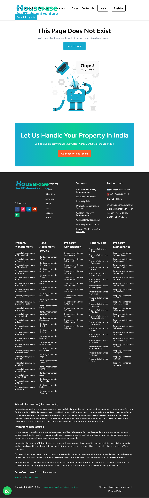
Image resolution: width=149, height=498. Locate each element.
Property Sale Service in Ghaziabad (98, 311)
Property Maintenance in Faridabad (123, 285)
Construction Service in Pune (73, 327)
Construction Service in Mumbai (73, 303)
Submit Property (26, 17)
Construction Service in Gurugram (73, 278)
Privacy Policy (115, 491)
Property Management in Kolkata (25, 333)
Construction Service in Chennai (73, 260)
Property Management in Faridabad (25, 285)
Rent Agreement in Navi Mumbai (48, 350)
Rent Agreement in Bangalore (48, 368)
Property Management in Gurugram (25, 309)
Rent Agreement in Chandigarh (48, 264)
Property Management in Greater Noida (25, 303)
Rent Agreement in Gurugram (48, 313)
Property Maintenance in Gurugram (123, 309)
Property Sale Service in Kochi (98, 329)
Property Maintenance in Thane (123, 364)
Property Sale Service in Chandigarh (98, 287)
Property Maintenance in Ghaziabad (123, 291)
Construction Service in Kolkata (73, 291)
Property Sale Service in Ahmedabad (98, 275)
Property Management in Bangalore (25, 260)
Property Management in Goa (25, 297)
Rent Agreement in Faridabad (48, 289)
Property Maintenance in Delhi (123, 278)
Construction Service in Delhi (73, 272)
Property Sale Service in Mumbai (98, 342)
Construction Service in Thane (73, 315)
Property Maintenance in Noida (123, 346)
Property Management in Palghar (25, 364)
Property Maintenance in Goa (123, 297)
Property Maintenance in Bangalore (123, 260)
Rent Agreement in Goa (48, 301)
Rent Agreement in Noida (48, 307)
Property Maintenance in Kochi (123, 321)
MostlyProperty (33, 477)
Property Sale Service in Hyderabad (98, 323)
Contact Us (88, 8)
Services (43, 8)
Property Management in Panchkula (25, 370)
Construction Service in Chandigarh (73, 266)
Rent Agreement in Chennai (48, 276)
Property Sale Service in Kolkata (98, 336)
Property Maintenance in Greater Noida (123, 303)
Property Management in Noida (25, 358)
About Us (30, 8)
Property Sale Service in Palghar (98, 354)
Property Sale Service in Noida (98, 268)
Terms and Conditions (120, 487)
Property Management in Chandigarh (25, 266)
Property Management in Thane (25, 382)
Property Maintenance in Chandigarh (123, 266)
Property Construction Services (87, 207)
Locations (60, 8)
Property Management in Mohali (25, 340)
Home (18, 8)
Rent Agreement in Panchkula (48, 380)
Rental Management (86, 197)
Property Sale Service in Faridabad (98, 305)
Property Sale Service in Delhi (98, 299)
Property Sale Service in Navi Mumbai (98, 348)
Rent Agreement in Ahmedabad (48, 270)
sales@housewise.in (120, 190)
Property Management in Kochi (25, 327)
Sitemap (103, 487)
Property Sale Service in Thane (98, 250)
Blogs (75, 8)
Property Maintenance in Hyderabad (123, 315)
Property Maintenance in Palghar (123, 352)
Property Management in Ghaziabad (25, 291)
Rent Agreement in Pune (48, 258)
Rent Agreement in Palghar (48, 356)
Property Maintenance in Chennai (123, 272)
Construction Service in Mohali (73, 297)
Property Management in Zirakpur (25, 388)
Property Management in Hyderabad (25, 315)
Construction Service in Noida (73, 309)
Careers (49, 213)
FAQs (48, 217)
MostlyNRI (20, 477)
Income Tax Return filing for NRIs (88, 230)
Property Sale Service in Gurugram (98, 262)
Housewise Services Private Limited (60, 487)
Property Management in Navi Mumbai (25, 352)
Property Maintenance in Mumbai (123, 333)
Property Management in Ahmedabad (25, 254)
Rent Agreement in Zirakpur (48, 392)
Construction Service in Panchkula (73, 321)
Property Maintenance (87, 224)
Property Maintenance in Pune (123, 358)
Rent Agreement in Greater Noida (48, 343)
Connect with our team (74, 153)
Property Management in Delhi (25, 278)
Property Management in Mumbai (25, 346)
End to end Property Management (86, 191)
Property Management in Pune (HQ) (25, 376)
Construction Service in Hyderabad (73, 285)
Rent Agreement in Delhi (48, 282)
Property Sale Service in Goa (98, 256)
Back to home (74, 46)
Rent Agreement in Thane (48, 362)
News (48, 208)
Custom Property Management (85, 214)
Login (103, 8)
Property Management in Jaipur (25, 321)
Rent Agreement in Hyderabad (48, 319)
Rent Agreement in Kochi (48, 325)
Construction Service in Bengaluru (73, 254)
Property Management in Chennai (25, 272)
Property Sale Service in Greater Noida (98, 317)
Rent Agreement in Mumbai (48, 337)
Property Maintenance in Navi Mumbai (123, 340)
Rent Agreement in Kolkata (48, 331)
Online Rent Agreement (88, 220)
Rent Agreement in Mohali (48, 386)
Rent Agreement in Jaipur (48, 374)
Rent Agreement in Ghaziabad (48, 295)
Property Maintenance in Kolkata (123, 327)
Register (118, 8)
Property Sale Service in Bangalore (98, 281)
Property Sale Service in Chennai (98, 293)
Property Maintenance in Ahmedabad (123, 254)
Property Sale (83, 201)
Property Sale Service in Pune (98, 360)
